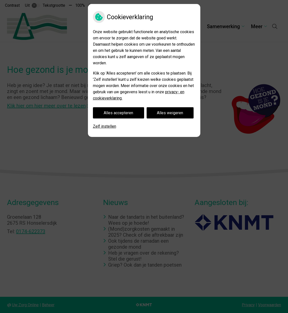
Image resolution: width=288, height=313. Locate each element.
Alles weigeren (170, 112)
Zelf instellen (104, 126)
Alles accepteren (118, 112)
